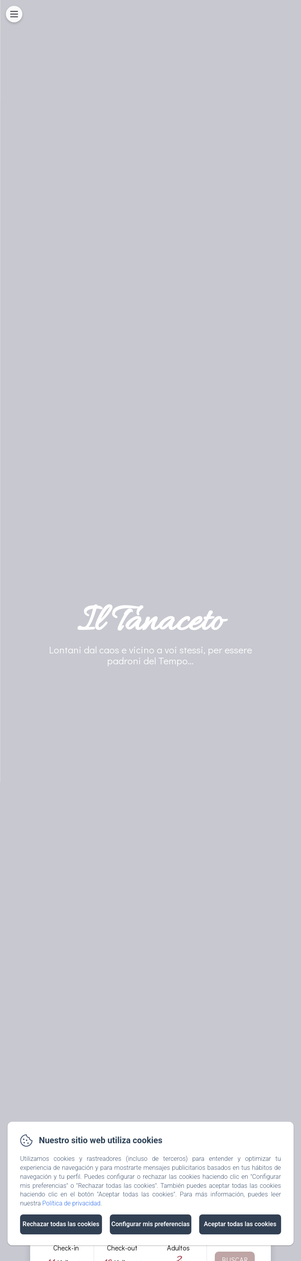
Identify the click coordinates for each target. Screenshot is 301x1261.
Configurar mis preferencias (150, 1224)
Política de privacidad (71, 1203)
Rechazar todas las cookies (60, 1224)
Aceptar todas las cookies (240, 1224)
